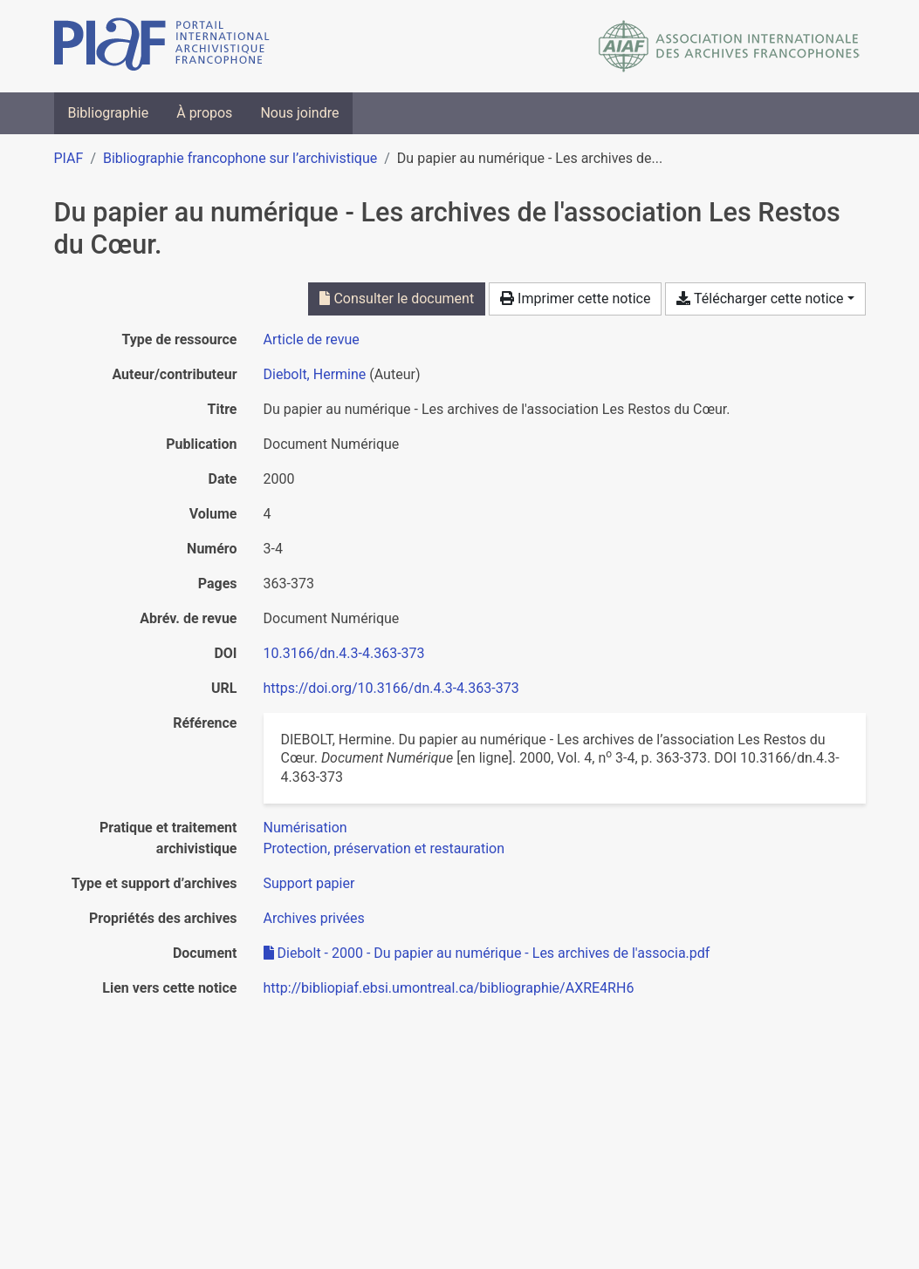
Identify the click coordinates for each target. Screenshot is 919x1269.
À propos (204, 113)
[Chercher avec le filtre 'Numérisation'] (305, 827)
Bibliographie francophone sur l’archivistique (240, 158)
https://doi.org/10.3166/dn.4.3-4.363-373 (391, 688)
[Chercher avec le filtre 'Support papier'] (309, 883)
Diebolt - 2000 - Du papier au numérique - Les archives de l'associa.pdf (487, 953)
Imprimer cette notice (575, 298)
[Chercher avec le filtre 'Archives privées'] (314, 918)
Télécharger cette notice (759, 298)
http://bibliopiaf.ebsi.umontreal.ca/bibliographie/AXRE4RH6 (449, 988)
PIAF (69, 158)
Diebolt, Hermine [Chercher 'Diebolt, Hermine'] (315, 374)
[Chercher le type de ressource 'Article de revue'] (312, 339)
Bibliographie (108, 113)
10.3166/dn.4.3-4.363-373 (344, 653)
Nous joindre (299, 113)
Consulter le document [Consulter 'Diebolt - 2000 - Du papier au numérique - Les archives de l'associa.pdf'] (396, 298)
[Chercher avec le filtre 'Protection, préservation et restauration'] (384, 848)
